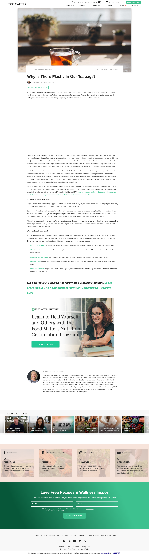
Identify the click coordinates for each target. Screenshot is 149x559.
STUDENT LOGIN (113, 2)
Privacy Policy (86, 547)
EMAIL (79, 504)
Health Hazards (45, 69)
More (134, 6)
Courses (69, 6)
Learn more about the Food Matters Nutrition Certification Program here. (69, 288)
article (34, 69)
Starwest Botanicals (37, 269)
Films (110, 6)
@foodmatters (12, 453)
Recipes (82, 6)
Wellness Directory (108, 535)
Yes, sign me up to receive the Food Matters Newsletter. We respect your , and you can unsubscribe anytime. (69, 509)
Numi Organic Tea (37, 245)
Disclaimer (62, 547)
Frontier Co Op (35, 262)
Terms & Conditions (73, 547)
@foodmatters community (55, 453)
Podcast (96, 6)
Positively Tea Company (39, 257)
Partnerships (94, 535)
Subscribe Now (74, 516)
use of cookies (105, 553)
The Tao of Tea (35, 250)
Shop (123, 6)
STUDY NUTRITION (133, 2)
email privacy (89, 509)
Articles (60, 535)
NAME (34, 504)
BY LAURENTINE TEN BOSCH (54, 371)
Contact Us (83, 535)
